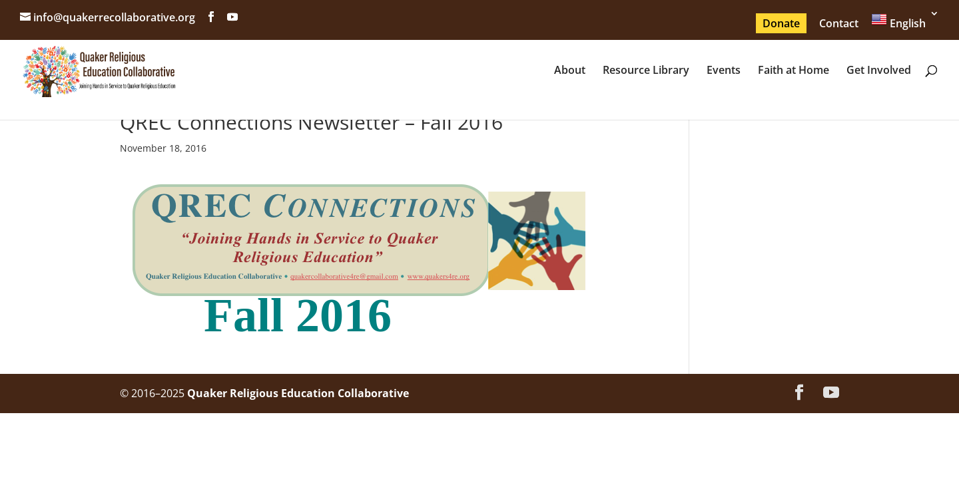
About (569, 71)
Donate (781, 23)
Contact (838, 23)
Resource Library (646, 71)
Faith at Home (793, 71)
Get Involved (878, 71)
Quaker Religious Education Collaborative (298, 393)
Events (724, 71)
